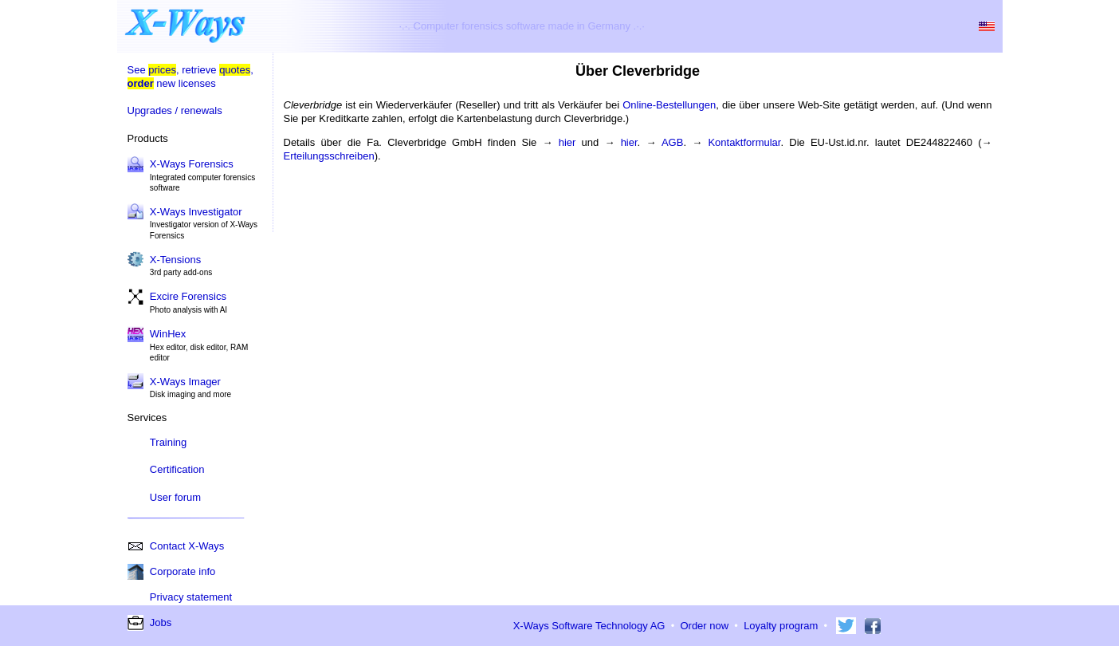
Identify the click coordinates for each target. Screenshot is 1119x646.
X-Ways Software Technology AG (589, 626)
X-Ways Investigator (196, 212)
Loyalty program (781, 626)
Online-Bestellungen (669, 105)
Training (168, 442)
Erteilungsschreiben (329, 156)
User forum (175, 497)
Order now (704, 626)
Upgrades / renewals (175, 110)
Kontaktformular (744, 142)
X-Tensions (175, 260)
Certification (177, 469)
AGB (672, 142)
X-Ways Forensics (192, 164)
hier (567, 142)
